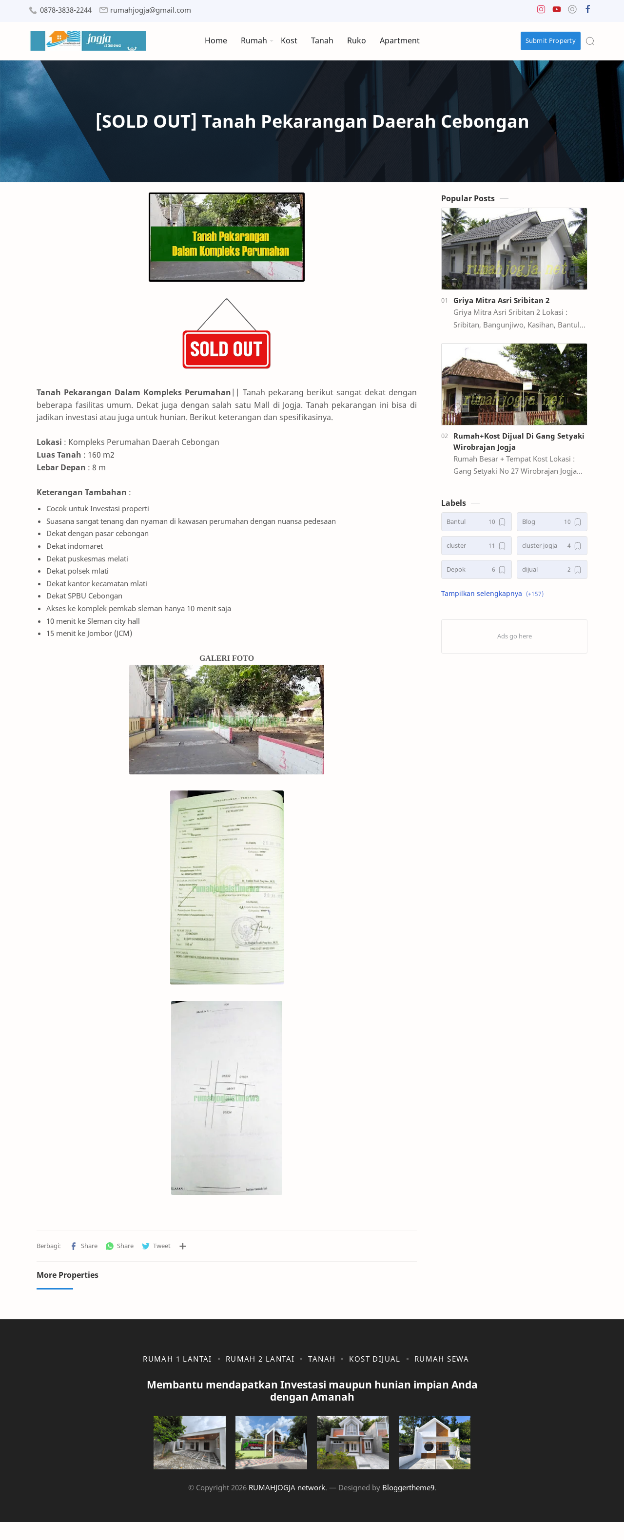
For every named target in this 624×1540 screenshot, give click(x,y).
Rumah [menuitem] (254, 40)
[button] (541, 11)
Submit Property (551, 40)
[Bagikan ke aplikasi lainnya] (183, 1250)
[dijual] (552, 574)
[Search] (590, 41)
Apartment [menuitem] (400, 40)
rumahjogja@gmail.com (150, 10)
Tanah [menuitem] (322, 40)
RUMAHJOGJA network (287, 1505)
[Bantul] (476, 526)
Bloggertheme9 (408, 1505)
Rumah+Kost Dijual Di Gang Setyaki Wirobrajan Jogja (519, 445)
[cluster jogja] (552, 550)
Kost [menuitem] (289, 40)
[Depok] (476, 574)
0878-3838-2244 (66, 10)
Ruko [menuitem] (356, 40)
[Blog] (552, 526)
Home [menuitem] (216, 40)
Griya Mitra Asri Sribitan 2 (501, 304)
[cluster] (476, 550)
